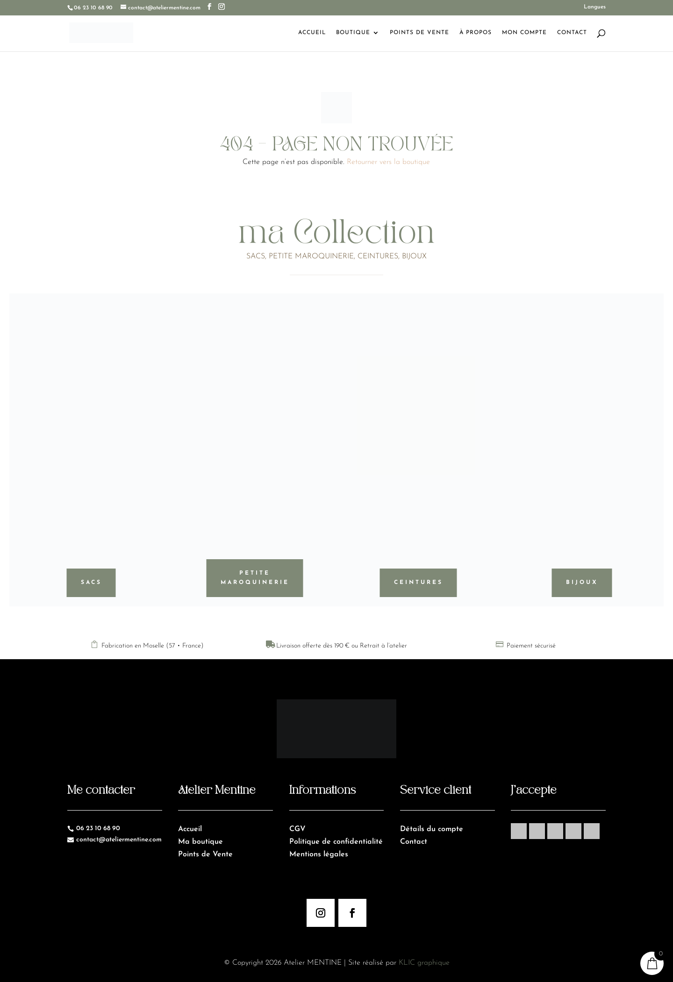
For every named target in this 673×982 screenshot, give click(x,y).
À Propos (475, 33)
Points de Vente (419, 33)
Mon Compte (524, 33)
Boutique (353, 33)
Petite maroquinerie (255, 577)
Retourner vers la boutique (388, 162)
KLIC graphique (424, 963)
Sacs (91, 582)
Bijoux (582, 582)
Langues (595, 7)
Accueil (312, 33)
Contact (572, 33)
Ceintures (418, 582)
